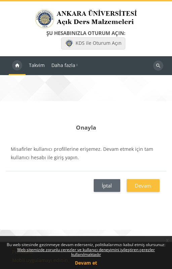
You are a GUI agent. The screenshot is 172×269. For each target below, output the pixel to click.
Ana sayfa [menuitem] (17, 65)
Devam (143, 185)
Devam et (86, 263)
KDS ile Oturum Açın (93, 43)
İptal (107, 185)
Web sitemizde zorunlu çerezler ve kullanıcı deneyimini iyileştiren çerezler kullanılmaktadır (86, 252)
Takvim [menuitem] (37, 65)
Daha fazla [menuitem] (63, 65)
